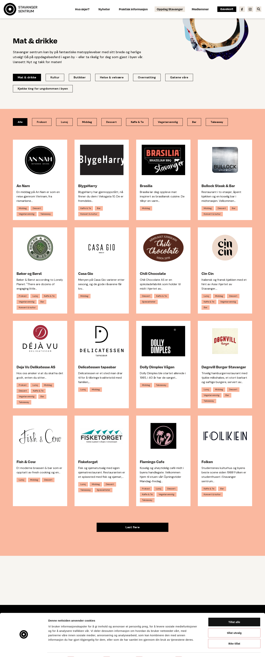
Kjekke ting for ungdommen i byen (43, 89)
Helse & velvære (112, 77)
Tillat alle (234, 612)
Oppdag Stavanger (170, 9)
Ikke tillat (234, 633)
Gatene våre (179, 77)
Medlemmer (200, 9)
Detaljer (196, 649)
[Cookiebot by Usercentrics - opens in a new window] (24, 650)
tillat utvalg (234, 622)
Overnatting (147, 77)
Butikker (80, 77)
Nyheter (104, 9)
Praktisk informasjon (133, 9)
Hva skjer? (82, 9)
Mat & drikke (27, 77)
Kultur (54, 77)
